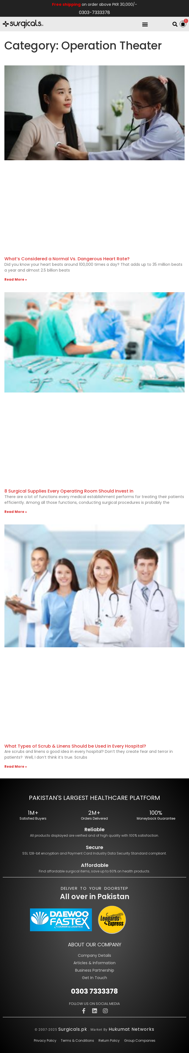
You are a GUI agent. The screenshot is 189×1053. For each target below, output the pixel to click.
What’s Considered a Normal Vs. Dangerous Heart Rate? (67, 259)
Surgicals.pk (72, 1029)
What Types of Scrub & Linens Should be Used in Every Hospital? (75, 746)
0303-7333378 (94, 12)
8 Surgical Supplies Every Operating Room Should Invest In (68, 491)
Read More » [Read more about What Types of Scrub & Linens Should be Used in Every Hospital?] (15, 766)
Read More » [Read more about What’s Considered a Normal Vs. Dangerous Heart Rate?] (15, 279)
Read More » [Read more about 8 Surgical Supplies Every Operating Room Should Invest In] (15, 511)
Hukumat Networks (131, 1029)
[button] (145, 24)
